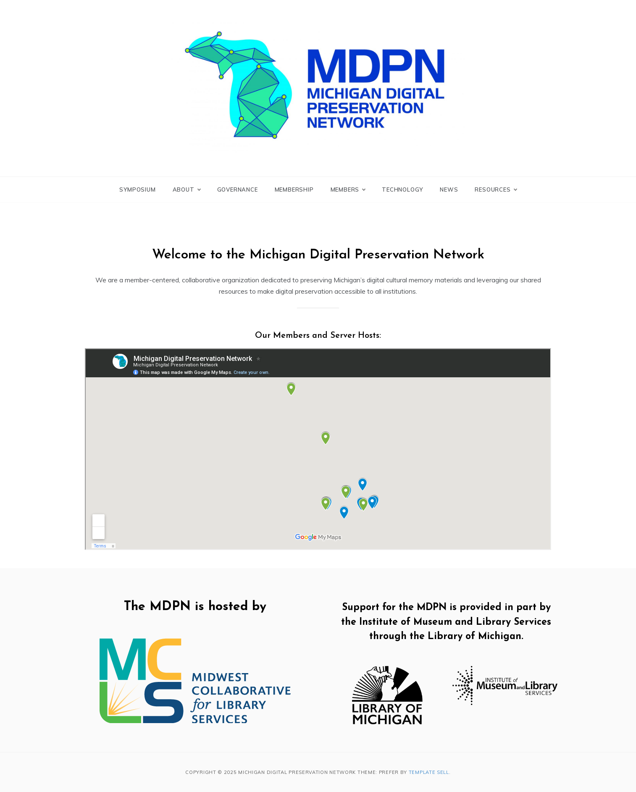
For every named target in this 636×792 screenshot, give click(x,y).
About (186, 189)
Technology (402, 189)
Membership (294, 189)
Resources (495, 189)
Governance (237, 189)
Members (348, 189)
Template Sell (429, 772)
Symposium (137, 189)
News (449, 189)
